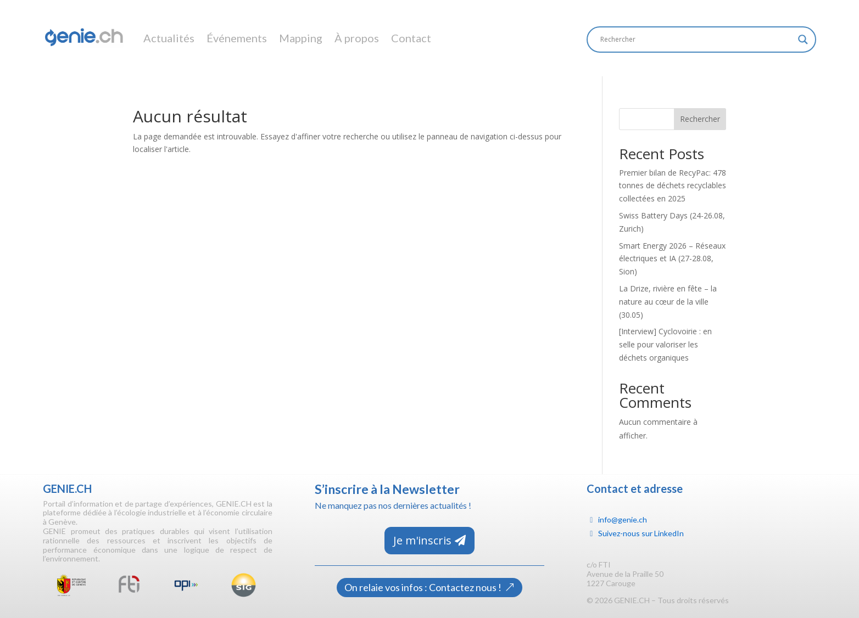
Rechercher (700, 119)
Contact (411, 37)
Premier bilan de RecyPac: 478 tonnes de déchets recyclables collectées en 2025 (672, 185)
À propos (356, 37)
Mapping (300, 37)
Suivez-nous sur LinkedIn (641, 533)
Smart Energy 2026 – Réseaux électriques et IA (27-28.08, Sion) (672, 258)
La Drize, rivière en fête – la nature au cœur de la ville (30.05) (668, 301)
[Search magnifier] (803, 39)
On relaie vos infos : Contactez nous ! (422, 587)
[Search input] (696, 39)
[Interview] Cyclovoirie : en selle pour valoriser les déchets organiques (665, 344)
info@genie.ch (622, 519)
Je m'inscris (422, 540)
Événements (237, 37)
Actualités (168, 37)
